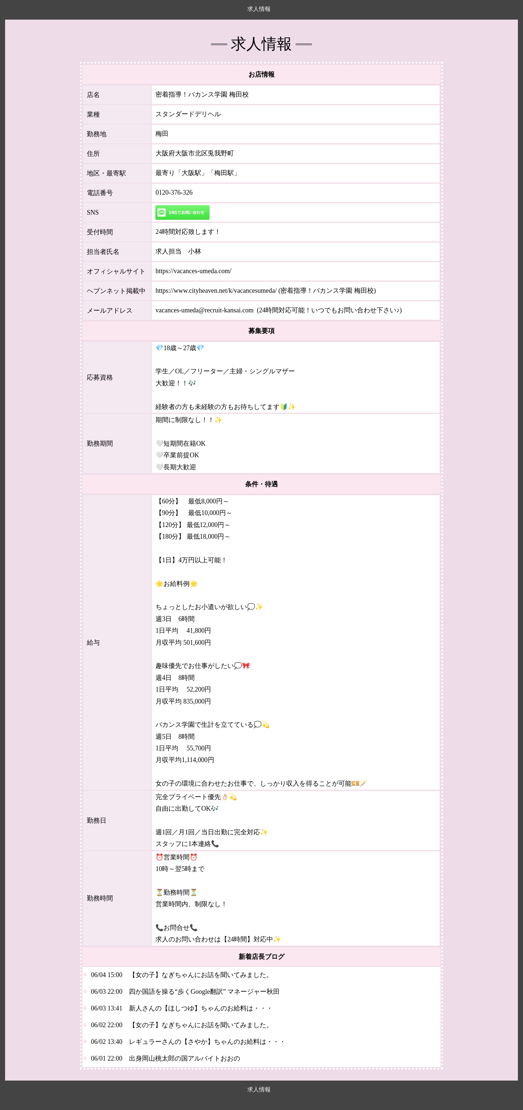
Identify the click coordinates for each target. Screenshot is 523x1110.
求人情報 (259, 9)
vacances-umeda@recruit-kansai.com (204, 310)
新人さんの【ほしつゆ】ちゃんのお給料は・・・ (201, 1008)
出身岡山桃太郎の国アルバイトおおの (184, 1058)
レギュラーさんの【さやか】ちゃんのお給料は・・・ (207, 1041)
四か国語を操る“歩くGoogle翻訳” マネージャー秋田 (204, 991)
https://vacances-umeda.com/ (193, 271)
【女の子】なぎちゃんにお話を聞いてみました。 (201, 975)
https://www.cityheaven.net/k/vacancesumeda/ (216, 290)
